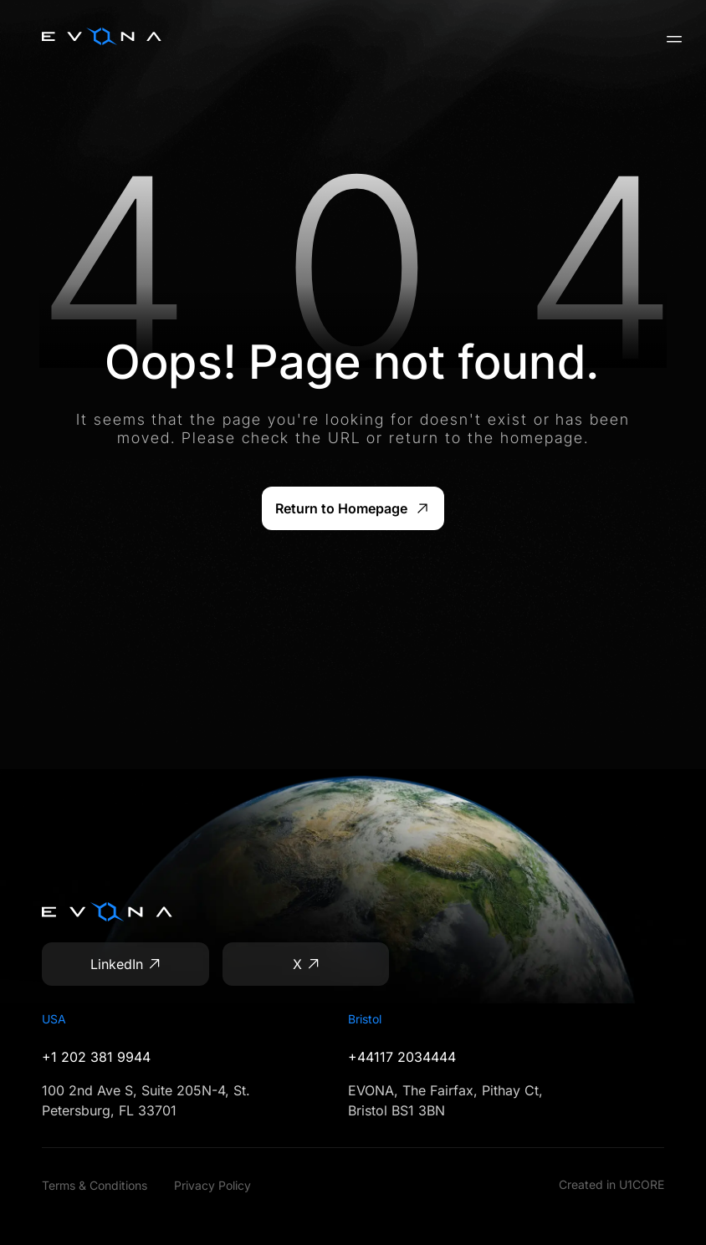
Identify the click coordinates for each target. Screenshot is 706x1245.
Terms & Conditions (94, 1185)
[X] (306, 964)
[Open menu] (667, 39)
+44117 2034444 (402, 1057)
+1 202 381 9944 (96, 1057)
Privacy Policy (212, 1185)
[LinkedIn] (125, 964)
